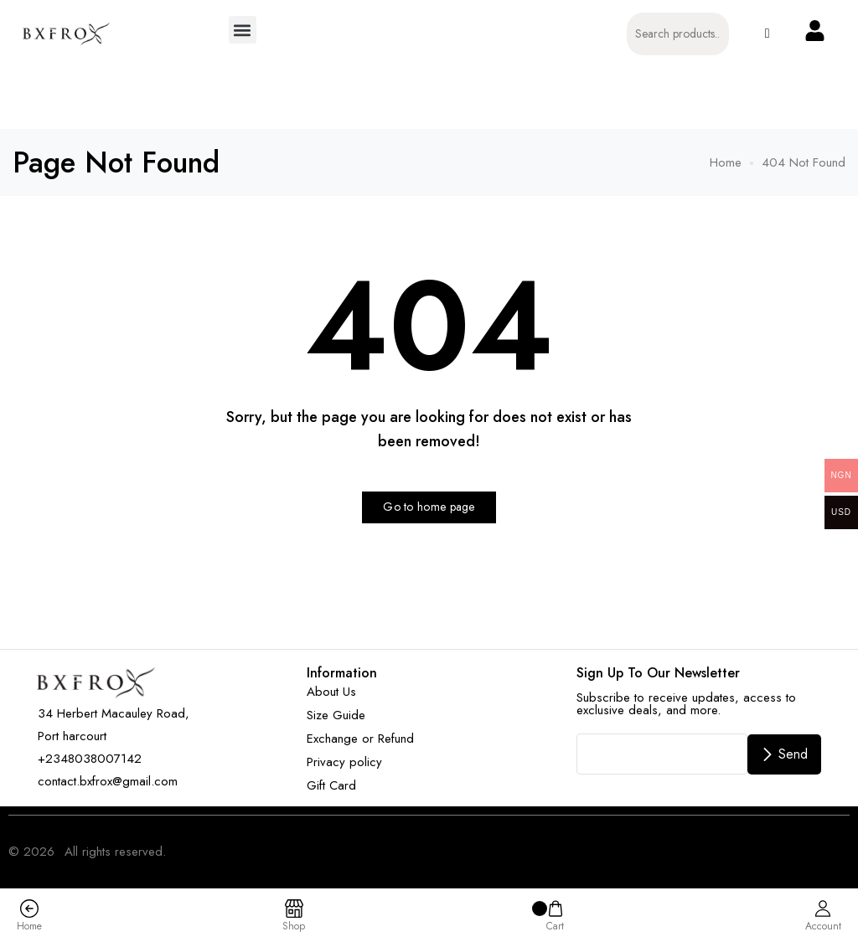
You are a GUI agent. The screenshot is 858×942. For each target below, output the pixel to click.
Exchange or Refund (360, 738)
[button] (242, 30)
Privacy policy (344, 762)
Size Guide (336, 715)
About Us (331, 691)
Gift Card (331, 785)
